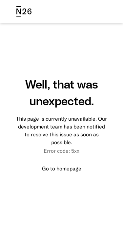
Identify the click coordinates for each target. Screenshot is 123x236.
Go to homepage (61, 168)
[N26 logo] (24, 11)
